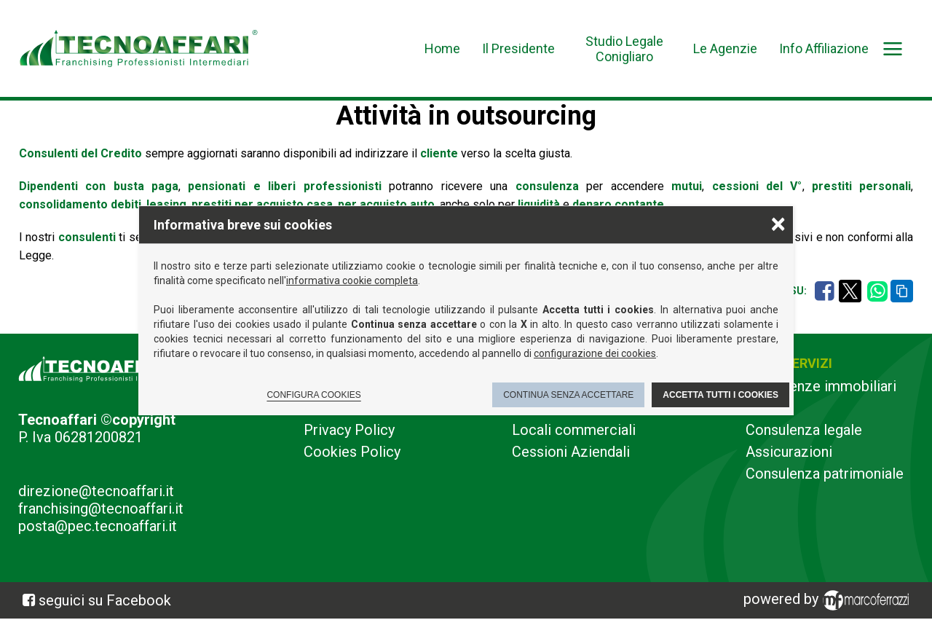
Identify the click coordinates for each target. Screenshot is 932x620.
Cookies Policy (352, 451)
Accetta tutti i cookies (720, 395)
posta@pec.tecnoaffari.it (97, 526)
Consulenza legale (804, 430)
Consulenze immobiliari (821, 386)
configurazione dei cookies (595, 353)
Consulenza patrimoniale (825, 473)
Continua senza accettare (568, 395)
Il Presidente (518, 48)
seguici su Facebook (105, 600)
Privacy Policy (349, 430)
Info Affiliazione (824, 48)
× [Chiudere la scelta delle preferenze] (778, 223)
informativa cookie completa (352, 280)
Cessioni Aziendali (571, 451)
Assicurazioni (789, 451)
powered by (828, 600)
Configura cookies (313, 395)
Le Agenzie (725, 48)
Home (442, 48)
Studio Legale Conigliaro (624, 49)
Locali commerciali (574, 430)
